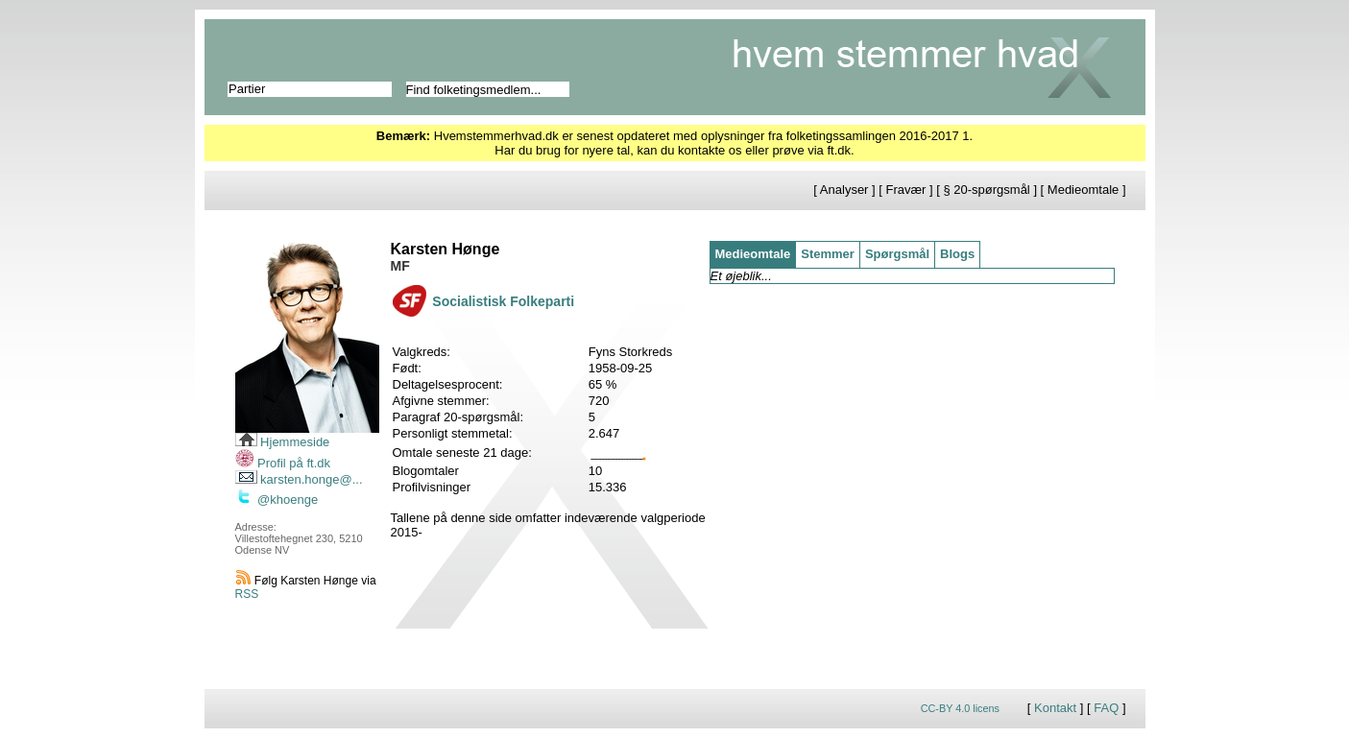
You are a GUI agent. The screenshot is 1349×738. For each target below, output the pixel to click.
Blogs (957, 254)
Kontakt (1055, 708)
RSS (247, 594)
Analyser (844, 189)
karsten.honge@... (299, 479)
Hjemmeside (282, 442)
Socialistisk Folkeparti (503, 301)
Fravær (906, 189)
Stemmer (828, 254)
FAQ (1106, 708)
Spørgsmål (897, 254)
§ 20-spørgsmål (986, 189)
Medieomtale (1083, 189)
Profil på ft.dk (282, 463)
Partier (247, 89)
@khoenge (277, 499)
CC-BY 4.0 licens (960, 708)
